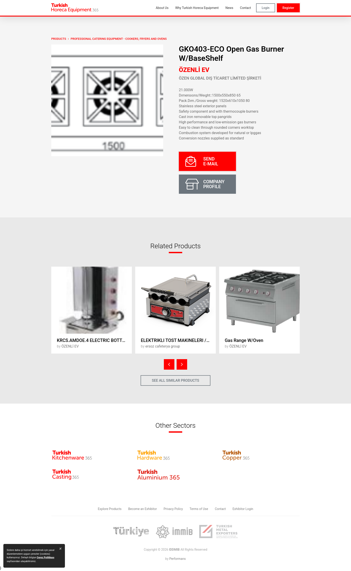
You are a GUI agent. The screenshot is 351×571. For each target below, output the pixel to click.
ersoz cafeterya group (162, 346)
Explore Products (110, 509)
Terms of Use (199, 509)
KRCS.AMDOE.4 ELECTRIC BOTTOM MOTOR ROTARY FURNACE (94, 340)
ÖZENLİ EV (194, 70)
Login (266, 8)
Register (288, 8)
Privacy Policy (173, 509)
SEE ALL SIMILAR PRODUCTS (175, 380)
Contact (220, 509)
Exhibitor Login (243, 509)
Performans (177, 558)
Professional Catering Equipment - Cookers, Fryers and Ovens (119, 38)
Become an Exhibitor (142, 509)
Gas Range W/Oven (244, 340)
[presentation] (169, 364)
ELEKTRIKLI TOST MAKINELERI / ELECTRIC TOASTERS (178, 340)
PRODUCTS (58, 38)
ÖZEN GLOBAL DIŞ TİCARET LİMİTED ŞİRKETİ (220, 78)
